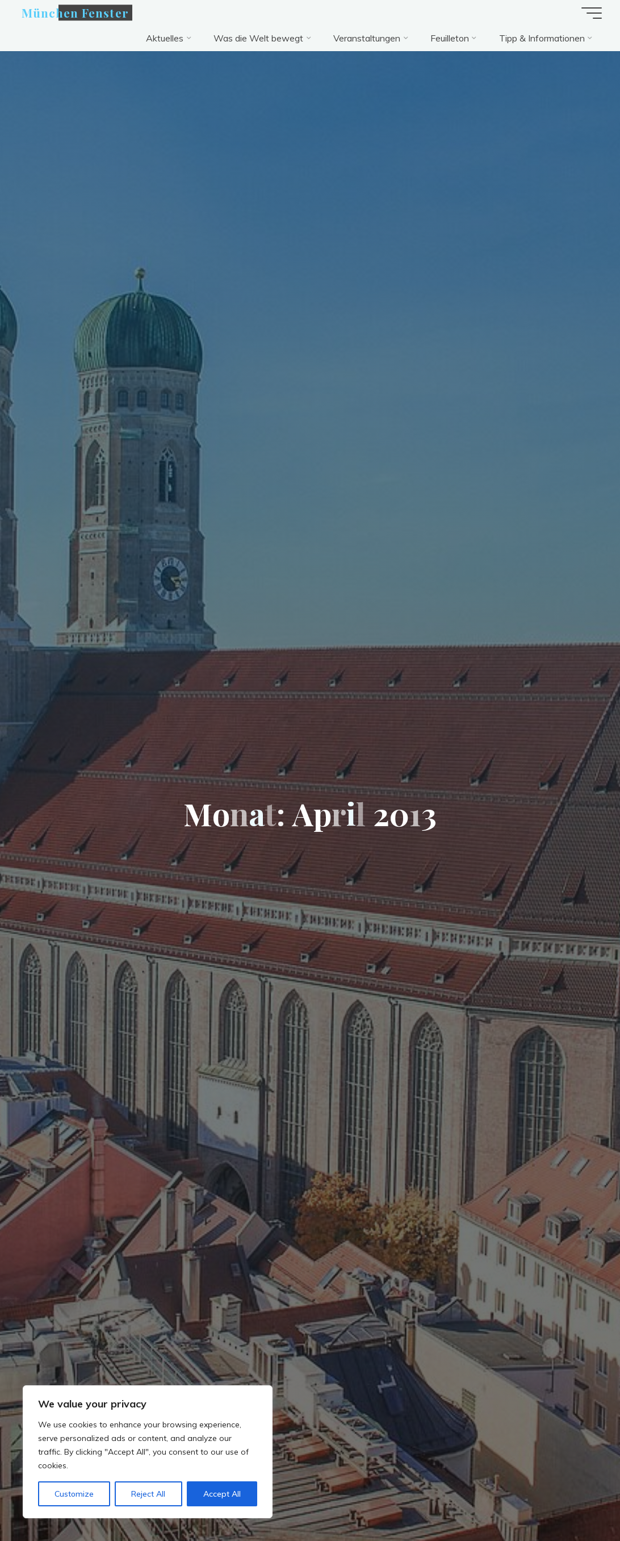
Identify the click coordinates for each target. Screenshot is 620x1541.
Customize (74, 1494)
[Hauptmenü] (591, 13)
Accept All (222, 1494)
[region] (148, 1451)
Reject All (148, 1494)
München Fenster (75, 12)
